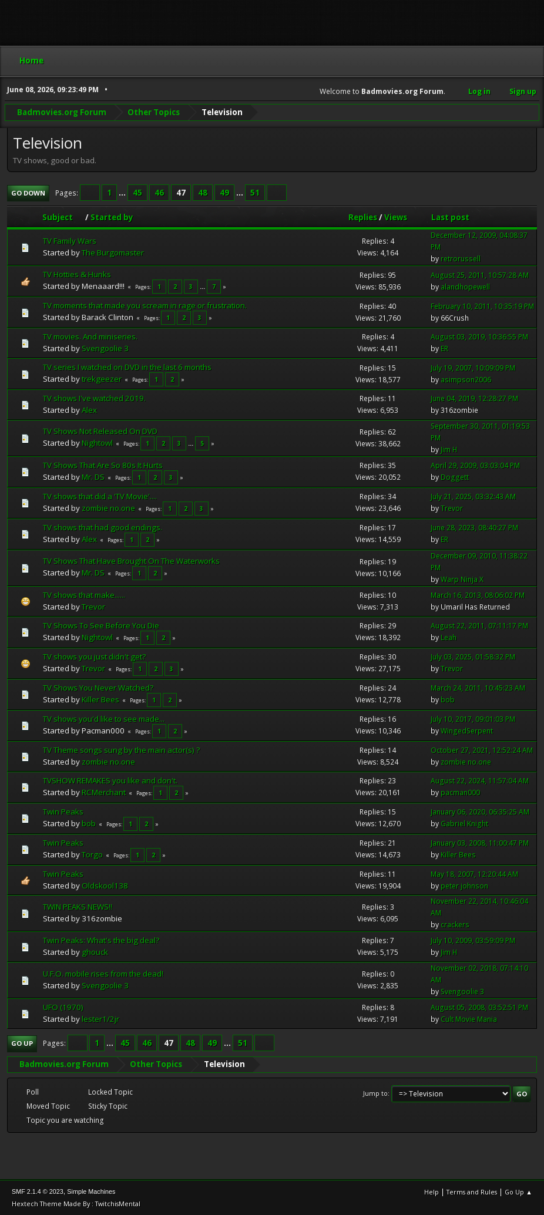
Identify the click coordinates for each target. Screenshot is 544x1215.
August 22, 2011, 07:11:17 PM (479, 626)
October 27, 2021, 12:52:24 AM (482, 750)
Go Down (28, 192)
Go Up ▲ (518, 1191)
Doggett (455, 477)
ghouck (95, 952)
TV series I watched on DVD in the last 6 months (127, 366)
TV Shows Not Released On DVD (100, 431)
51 (255, 192)
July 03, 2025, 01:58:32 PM (473, 657)
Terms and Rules (471, 1191)
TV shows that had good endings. (102, 526)
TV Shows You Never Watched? (98, 687)
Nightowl (97, 442)
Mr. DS (93, 476)
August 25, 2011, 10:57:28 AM (480, 275)
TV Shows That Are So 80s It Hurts (103, 464)
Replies (362, 216)
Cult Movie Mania (469, 1019)
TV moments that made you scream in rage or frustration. (145, 305)
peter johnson (464, 885)
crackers (455, 925)
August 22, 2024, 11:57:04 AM (480, 781)
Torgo (92, 854)
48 (202, 192)
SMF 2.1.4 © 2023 (37, 1190)
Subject (62, 216)
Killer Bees (100, 699)
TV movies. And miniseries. (90, 336)
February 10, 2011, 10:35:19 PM (482, 306)
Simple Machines (91, 1190)
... (123, 192)
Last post (450, 216)
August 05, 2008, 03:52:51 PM (479, 1007)
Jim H (449, 449)
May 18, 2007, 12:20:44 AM (474, 874)
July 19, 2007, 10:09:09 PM (473, 367)
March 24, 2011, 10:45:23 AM (478, 688)
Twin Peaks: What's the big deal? (101, 940)
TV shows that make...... (84, 594)
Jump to (375, 1092)
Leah (448, 637)
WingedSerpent (467, 731)
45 (137, 192)
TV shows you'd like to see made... (103, 718)
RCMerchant (104, 791)
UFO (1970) (63, 1007)
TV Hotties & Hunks (77, 274)
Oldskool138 (105, 885)
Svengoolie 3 (105, 347)
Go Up (22, 1043)
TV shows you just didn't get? (94, 656)
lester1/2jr (100, 1019)
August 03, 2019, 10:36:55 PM (479, 336)
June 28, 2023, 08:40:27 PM (474, 528)
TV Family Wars (69, 240)
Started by (111, 216)
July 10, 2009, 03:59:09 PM (473, 940)
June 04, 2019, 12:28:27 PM (474, 398)
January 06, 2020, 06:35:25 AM (480, 811)
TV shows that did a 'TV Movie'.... (100, 495)
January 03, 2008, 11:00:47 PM (480, 842)
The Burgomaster (113, 252)
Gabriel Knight (464, 823)
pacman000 (460, 792)
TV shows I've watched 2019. (94, 397)
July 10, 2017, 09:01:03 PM (473, 719)
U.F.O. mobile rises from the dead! (103, 973)
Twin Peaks (63, 811)
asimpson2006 (466, 379)
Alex (89, 409)
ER (444, 348)
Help (431, 1191)
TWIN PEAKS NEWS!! (77, 906)
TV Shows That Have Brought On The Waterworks (131, 561)
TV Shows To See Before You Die (101, 625)
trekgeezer (102, 378)
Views (395, 216)
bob (448, 700)
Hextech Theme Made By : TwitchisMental (76, 1203)
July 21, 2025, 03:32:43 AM (473, 497)
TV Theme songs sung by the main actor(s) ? (121, 749)
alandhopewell (465, 286)
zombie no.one (108, 507)
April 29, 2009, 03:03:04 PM (475, 465)
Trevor (452, 508)
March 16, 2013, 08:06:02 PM (478, 595)
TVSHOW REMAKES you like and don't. (110, 780)
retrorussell (461, 259)
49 (224, 192)
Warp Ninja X (462, 579)
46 (159, 192)
